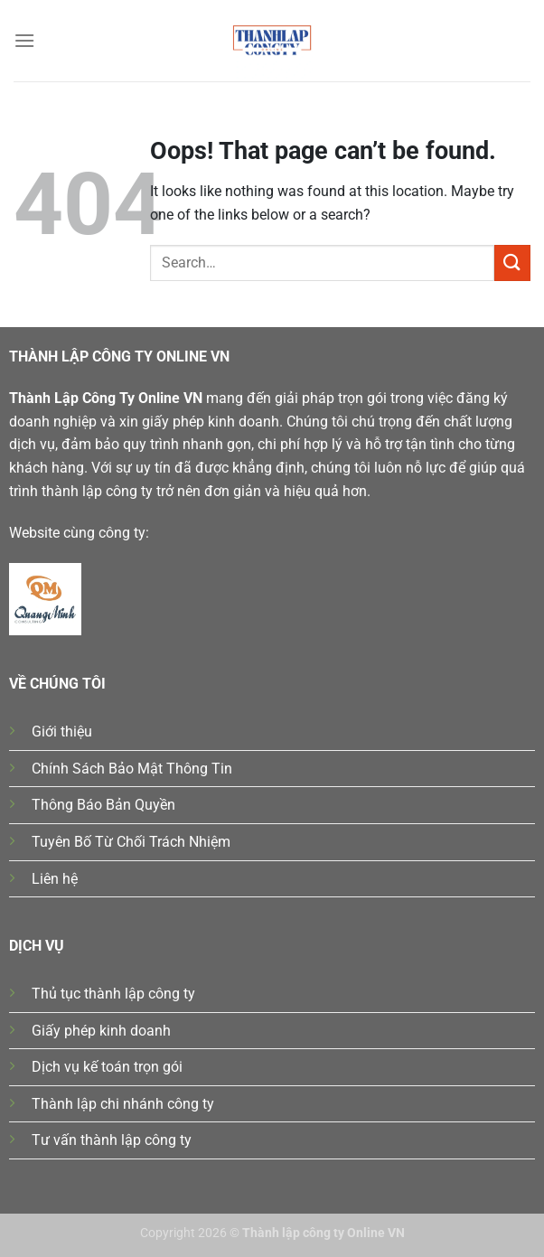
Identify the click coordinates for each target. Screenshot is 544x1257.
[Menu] (24, 40)
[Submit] (512, 262)
